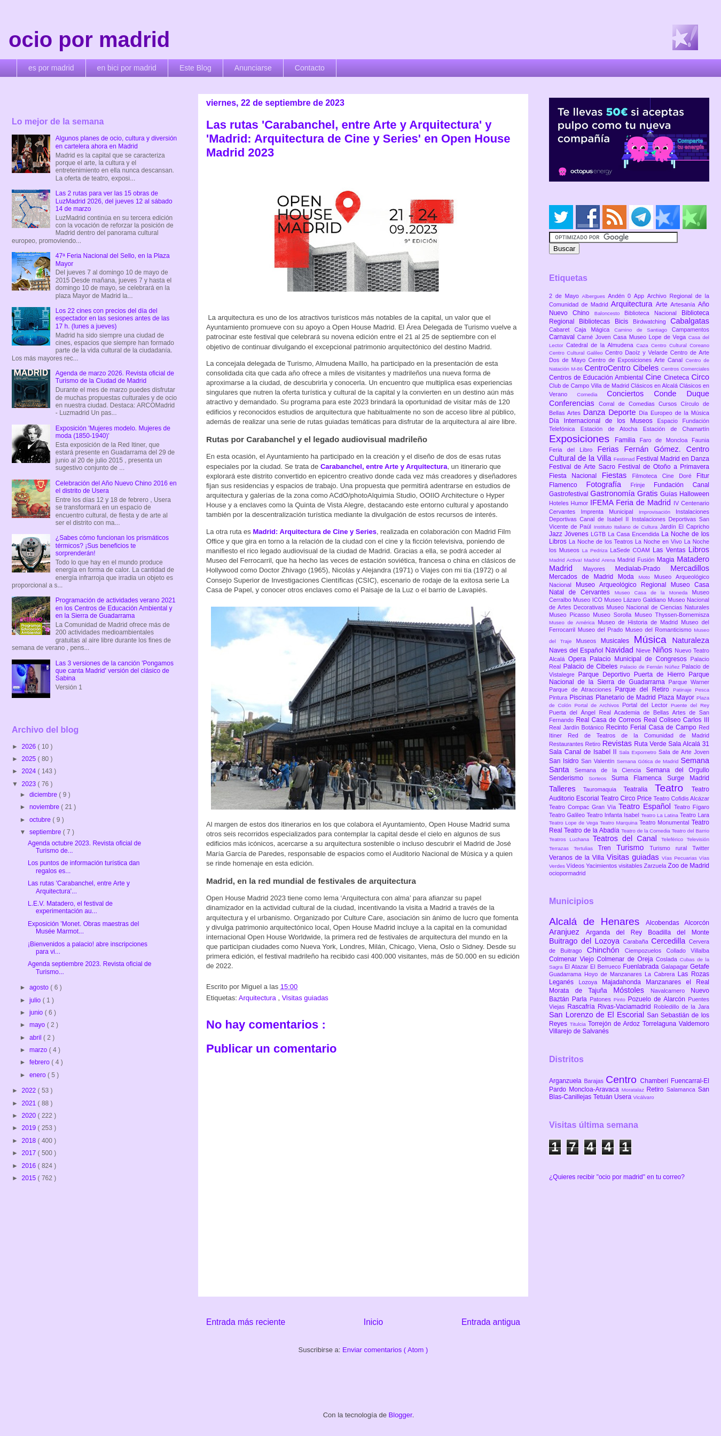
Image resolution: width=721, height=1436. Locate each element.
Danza (595, 412)
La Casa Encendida (634, 534)
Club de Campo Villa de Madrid (590, 385)
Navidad (620, 650)
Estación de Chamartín (676, 429)
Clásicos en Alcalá (655, 385)
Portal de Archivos (598, 705)
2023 (30, 784)
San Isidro (565, 761)
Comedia (592, 394)
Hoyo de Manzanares (614, 974)
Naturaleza (690, 640)
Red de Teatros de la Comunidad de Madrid (638, 735)
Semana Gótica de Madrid (649, 761)
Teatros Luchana (571, 839)
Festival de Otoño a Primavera (663, 466)
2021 (30, 1103)
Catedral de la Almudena (601, 345)
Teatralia (639, 789)
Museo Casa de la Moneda (653, 592)
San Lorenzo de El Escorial (598, 1014)
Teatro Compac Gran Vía (583, 807)
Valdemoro (694, 1023)
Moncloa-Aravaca (595, 1089)
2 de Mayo (565, 296)
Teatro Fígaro (691, 807)
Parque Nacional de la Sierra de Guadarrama (629, 678)
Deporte (623, 412)
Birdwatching (651, 321)
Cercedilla (669, 941)
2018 (30, 1140)
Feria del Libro (573, 449)
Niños (664, 650)
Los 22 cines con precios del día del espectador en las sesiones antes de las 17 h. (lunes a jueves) (112, 318)
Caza (643, 345)
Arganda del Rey (617, 932)
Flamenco (567, 485)
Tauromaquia (603, 789)
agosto (39, 987)
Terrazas (561, 848)
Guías (669, 494)
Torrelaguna (660, 1023)
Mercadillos (689, 568)
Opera (579, 659)
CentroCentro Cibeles (622, 368)
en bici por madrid (126, 68)
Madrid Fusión (637, 559)
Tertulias (586, 848)
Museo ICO (588, 600)
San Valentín (599, 761)
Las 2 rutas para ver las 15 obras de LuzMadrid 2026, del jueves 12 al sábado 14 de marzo (114, 201)
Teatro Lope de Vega (574, 823)
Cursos (670, 404)
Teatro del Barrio (690, 831)
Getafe (699, 966)
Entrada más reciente (245, 1322)
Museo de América (573, 622)
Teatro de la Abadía (592, 830)
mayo (38, 1025)
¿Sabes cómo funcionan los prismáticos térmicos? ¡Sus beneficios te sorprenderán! (112, 545)
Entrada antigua (490, 1322)
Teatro (673, 788)
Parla (581, 999)
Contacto (310, 68)
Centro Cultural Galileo (577, 353)
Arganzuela (566, 1081)
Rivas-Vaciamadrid (626, 1006)
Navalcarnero (671, 990)
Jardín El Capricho (684, 526)
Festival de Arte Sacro (583, 466)
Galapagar (675, 966)
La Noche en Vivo (659, 541)
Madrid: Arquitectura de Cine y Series (314, 532)
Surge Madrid (688, 778)
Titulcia (579, 1024)
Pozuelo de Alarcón (658, 999)
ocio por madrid (89, 39)
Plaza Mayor (677, 697)
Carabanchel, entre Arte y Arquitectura (383, 466)
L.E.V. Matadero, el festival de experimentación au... (70, 907)
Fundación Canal (681, 485)
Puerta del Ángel (574, 712)
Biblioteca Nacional (652, 313)
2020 (30, 1115)
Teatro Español (646, 806)
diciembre (44, 794)
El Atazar (577, 966)
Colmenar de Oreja (626, 959)
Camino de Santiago (642, 330)
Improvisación (657, 512)
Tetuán (603, 1097)
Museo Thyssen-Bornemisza (671, 614)
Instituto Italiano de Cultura (627, 527)
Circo (700, 377)
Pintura (559, 697)
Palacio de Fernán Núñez (651, 667)
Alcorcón (696, 923)
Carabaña (637, 941)
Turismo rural (670, 848)
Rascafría (582, 1006)
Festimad (625, 459)
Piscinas (582, 697)
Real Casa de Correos (610, 720)
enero (38, 1075)
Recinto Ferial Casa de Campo (652, 727)
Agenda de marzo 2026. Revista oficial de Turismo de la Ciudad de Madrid (115, 377)
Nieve (644, 650)
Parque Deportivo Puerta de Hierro (633, 674)
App (640, 296)
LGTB (599, 534)
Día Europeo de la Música (674, 413)
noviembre (45, 807)
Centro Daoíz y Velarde (637, 352)
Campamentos (690, 329)
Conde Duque (681, 393)
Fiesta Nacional (575, 476)
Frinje (641, 485)
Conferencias (574, 403)
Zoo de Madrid (688, 865)
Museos (588, 641)
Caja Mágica (594, 329)
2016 (30, 1166)
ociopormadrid (567, 873)
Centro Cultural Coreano (680, 345)
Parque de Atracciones (582, 689)
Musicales (617, 641)
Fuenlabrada (642, 966)
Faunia (700, 440)
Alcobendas (665, 923)
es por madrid (51, 68)
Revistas (618, 743)
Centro (623, 1079)
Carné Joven (595, 337)
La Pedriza (596, 550)
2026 (30, 746)
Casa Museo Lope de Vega (650, 337)
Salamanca (682, 1089)
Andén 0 (621, 296)
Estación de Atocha (612, 429)
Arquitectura (258, 998)
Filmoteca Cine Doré (664, 476)
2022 (30, 1090)
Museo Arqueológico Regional (623, 584)
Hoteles (560, 503)
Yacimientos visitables (615, 865)
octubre (40, 819)
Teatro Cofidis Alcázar (681, 798)
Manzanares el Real (677, 982)
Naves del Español (577, 650)
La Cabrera (661, 974)
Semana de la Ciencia (610, 770)
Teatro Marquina (619, 823)
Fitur (702, 476)
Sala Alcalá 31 (688, 744)
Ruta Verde (651, 744)
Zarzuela (656, 865)
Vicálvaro (643, 1097)
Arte (663, 304)
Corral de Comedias (629, 404)
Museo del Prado (601, 629)
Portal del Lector (646, 705)
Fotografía (608, 484)
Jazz (557, 534)
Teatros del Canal (627, 838)
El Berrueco (606, 966)
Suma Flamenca (639, 778)
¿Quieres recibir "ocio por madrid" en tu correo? (617, 1177)
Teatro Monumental (665, 822)
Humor (580, 503)
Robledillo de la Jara (681, 1006)
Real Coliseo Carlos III (676, 720)
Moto (646, 577)
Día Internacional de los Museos (603, 421)
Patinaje (684, 690)
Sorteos (600, 778)
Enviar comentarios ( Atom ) (385, 1350)
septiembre (46, 832)
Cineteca (677, 377)
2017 (30, 1153)
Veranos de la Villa (578, 857)
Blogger (400, 1415)
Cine (655, 377)
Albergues (595, 296)
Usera (623, 1097)
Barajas (595, 1081)
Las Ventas (670, 550)
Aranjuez (567, 932)
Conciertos (630, 393)
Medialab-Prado (643, 568)
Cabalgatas (689, 321)
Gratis (648, 493)
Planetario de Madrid (626, 697)
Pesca (702, 690)
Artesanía (684, 304)
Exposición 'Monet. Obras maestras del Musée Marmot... (83, 927)
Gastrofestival (569, 494)
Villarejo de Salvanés (579, 1031)
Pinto (621, 999)
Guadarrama (566, 974)
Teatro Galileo (567, 815)
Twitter (700, 848)
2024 (30, 771)
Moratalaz (634, 1090)
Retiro (593, 744)
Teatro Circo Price (627, 798)
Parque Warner (689, 682)
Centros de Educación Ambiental (597, 377)
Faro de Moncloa (665, 440)
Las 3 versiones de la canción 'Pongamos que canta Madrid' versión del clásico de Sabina (115, 671)
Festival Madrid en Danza (672, 458)
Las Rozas (693, 974)
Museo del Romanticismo (659, 629)
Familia (627, 440)
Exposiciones (582, 438)
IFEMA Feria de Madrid (631, 502)
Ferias (610, 449)
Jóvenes (578, 534)
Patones (602, 999)
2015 (30, 1178)
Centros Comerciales (685, 369)
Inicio (373, 1322)
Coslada (668, 959)
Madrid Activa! (566, 560)
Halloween (694, 494)
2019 (30, 1128)
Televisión (698, 839)
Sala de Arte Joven (684, 752)
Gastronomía (613, 493)
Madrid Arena (600, 560)
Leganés (563, 982)
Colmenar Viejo (573, 959)
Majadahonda (624, 982)
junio (37, 1012)
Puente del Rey (690, 705)
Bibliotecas (597, 321)
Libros (698, 549)
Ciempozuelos (646, 950)
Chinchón (606, 950)
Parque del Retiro (644, 689)
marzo (39, 1050)
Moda (628, 576)
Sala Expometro (639, 752)
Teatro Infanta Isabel (613, 815)
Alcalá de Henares (597, 921)
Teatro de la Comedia (646, 831)
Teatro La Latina (660, 815)
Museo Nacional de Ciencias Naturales (657, 607)
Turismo (632, 847)
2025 (30, 759)
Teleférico (674, 839)
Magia (667, 559)
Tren (607, 848)
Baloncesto (609, 313)
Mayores (599, 569)
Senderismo (569, 778)
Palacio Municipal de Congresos (640, 659)
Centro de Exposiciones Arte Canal (637, 360)
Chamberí (655, 1081)
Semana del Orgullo (677, 770)
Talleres (566, 788)
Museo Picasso (571, 614)
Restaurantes (567, 744)
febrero (40, 1062)
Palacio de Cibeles (591, 666)
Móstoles (632, 990)
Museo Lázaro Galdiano (636, 600)
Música (653, 639)
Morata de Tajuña (581, 990)
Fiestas (617, 475)
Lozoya (590, 982)
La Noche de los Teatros (602, 541)
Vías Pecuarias (680, 858)
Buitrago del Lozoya (586, 941)
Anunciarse (253, 68)
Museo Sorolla (613, 614)
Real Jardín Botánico (577, 727)
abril (36, 1037)
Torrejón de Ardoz (615, 1023)
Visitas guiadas (305, 998)
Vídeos (576, 865)
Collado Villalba (688, 950)
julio (36, 1000)
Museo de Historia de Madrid (639, 622)
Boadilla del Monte (678, 932)
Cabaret (561, 329)
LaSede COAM (631, 550)
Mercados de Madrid (583, 576)
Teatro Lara (694, 815)
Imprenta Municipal (610, 511)
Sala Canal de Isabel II (584, 752)
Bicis (624, 321)
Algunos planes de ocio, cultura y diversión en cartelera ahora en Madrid (116, 142)
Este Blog (195, 68)
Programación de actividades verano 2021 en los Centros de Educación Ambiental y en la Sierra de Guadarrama (116, 608)
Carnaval (563, 337)
